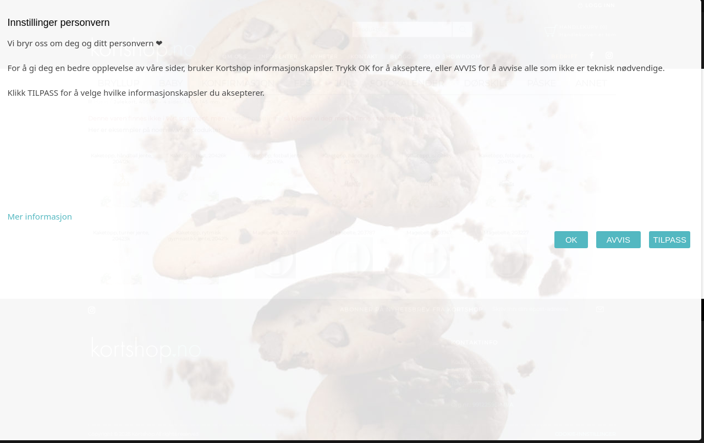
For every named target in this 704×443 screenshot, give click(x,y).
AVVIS (618, 239)
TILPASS (669, 239)
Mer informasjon (39, 216)
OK (571, 239)
